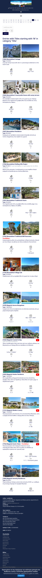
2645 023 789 (13, 8)
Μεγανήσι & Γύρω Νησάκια (9, 548)
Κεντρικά (5, 545)
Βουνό (4, 547)
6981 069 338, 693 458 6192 (25, 8)
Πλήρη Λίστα (6, 535)
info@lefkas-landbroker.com (21, 10)
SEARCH (6, 33)
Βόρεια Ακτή (6, 543)
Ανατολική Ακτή (6, 539)
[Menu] (21, 16)
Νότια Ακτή (5, 540)
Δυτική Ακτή (6, 542)
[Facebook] (21, 12)
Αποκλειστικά (6, 537)
